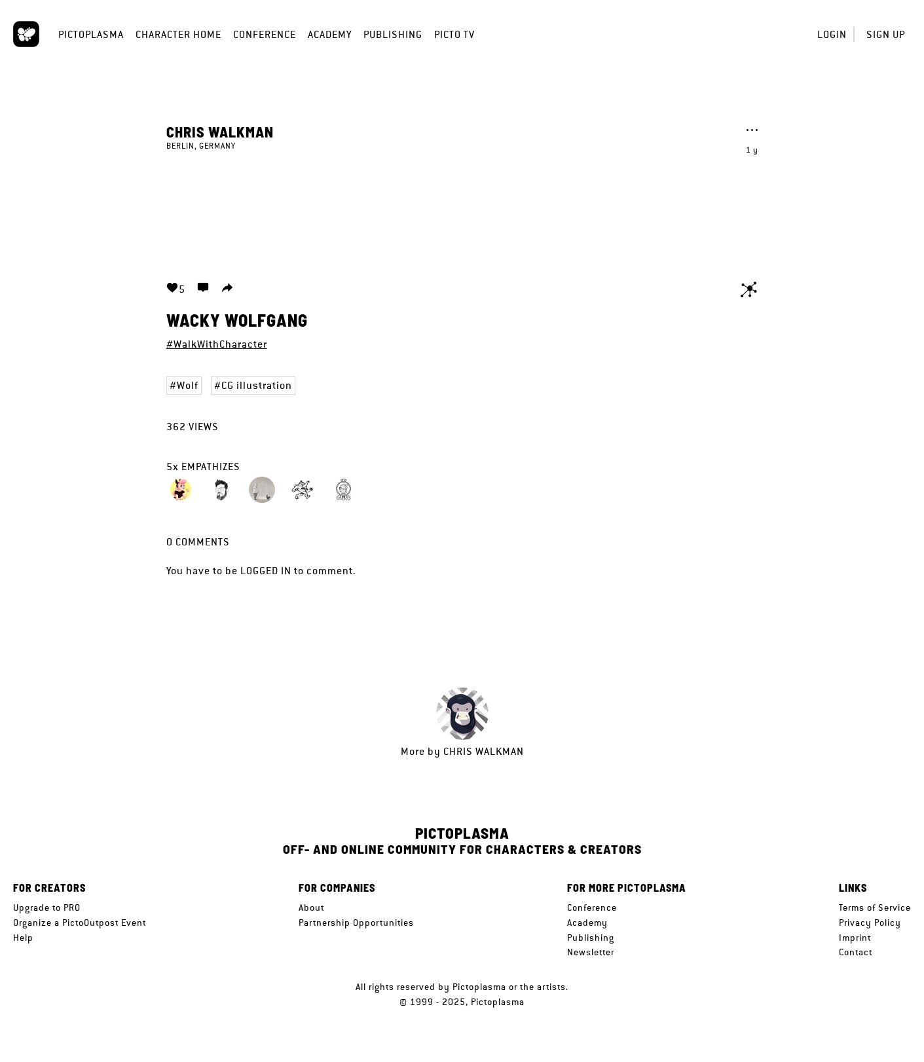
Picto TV (454, 34)
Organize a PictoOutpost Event (79, 922)
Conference (264, 34)
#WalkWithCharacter (216, 344)
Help (23, 937)
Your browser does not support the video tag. (462, 208)
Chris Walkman (220, 131)
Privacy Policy (870, 922)
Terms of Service (875, 907)
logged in (265, 570)
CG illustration (256, 385)
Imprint (855, 937)
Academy (330, 34)
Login (832, 34)
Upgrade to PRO (47, 907)
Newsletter (590, 952)
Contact (855, 952)
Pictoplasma (91, 34)
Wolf (187, 385)
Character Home (178, 34)
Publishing (392, 34)
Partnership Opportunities (356, 922)
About (311, 907)
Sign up (885, 34)
